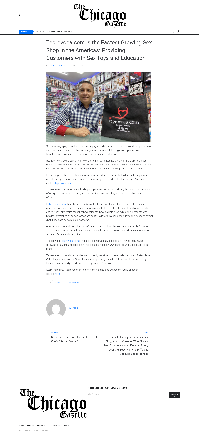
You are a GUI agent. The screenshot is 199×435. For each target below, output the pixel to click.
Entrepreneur (64, 65)
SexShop (58, 283)
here (57, 273)
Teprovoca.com (63, 183)
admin (51, 65)
